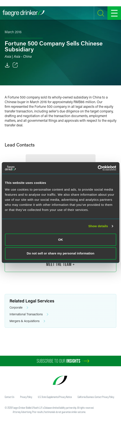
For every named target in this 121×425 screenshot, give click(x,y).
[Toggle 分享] (15, 65)
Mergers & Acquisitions (27, 321)
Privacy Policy (26, 397)
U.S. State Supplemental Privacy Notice (55, 397)
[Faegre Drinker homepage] (24, 13)
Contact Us (9, 397)
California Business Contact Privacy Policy (96, 397)
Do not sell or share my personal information (60, 253)
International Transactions (29, 314)
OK (60, 239)
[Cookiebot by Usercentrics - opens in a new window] (97, 168)
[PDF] (7, 65)
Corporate (19, 307)
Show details (98, 226)
